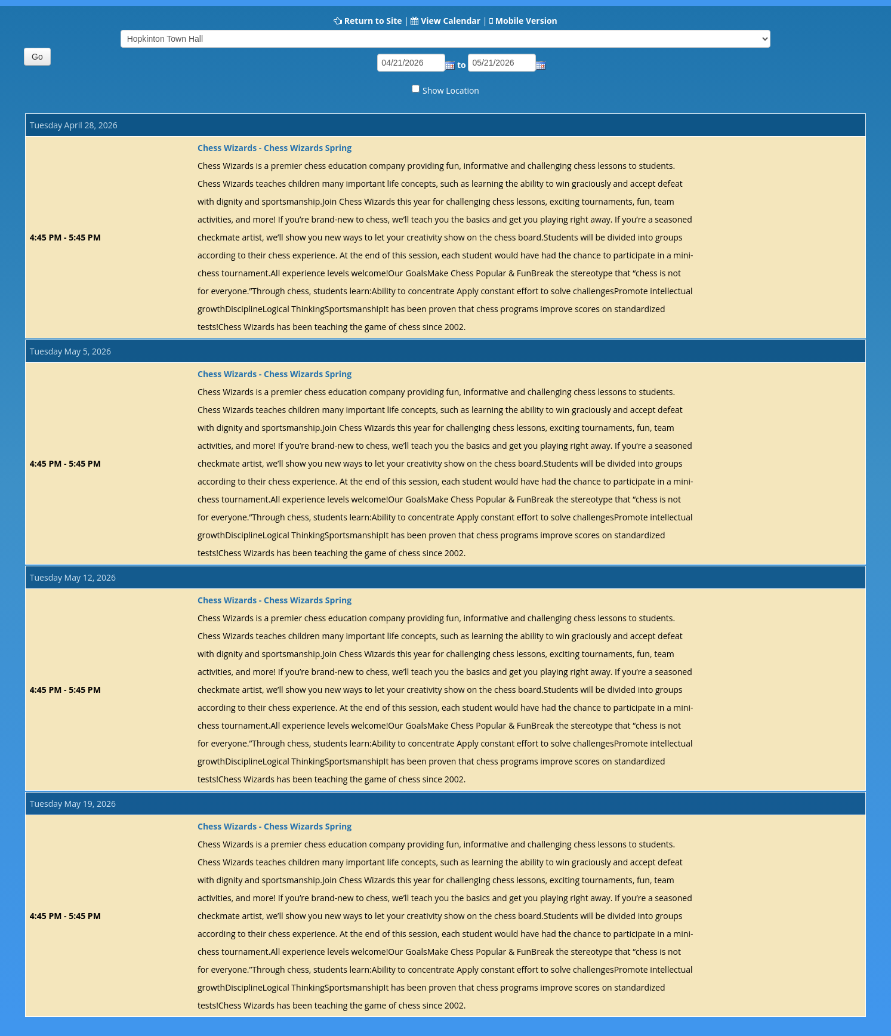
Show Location (451, 90)
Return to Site (373, 20)
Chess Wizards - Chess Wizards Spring (275, 147)
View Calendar (450, 20)
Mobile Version (526, 20)
